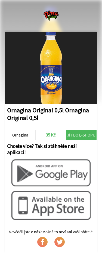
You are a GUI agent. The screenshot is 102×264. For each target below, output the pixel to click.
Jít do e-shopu (81, 135)
